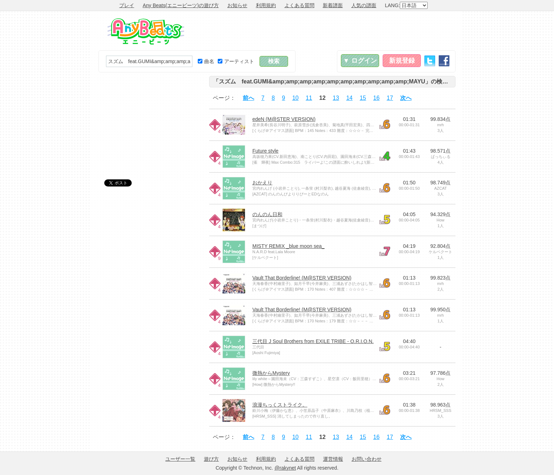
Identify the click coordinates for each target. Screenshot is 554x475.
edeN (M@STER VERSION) (284, 119)
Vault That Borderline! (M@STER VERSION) (301, 278)
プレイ (126, 5)
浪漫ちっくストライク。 (279, 405)
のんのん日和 (267, 214)
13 (336, 98)
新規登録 (402, 60)
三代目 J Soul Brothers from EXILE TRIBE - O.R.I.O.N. (313, 341)
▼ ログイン (360, 60)
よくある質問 (299, 5)
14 (349, 98)
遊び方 (211, 459)
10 (295, 98)
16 (376, 98)
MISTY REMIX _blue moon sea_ (288, 246)
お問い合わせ (367, 459)
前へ (248, 98)
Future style (265, 151)
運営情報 (333, 459)
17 (390, 98)
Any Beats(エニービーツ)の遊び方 (181, 5)
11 (309, 98)
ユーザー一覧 (180, 459)
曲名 (206, 61)
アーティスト (236, 61)
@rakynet (285, 468)
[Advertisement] (325, 31)
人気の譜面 (363, 5)
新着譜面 (333, 5)
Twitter (429, 60)
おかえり (262, 182)
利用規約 (266, 5)
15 (363, 98)
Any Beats (145, 31)
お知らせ (237, 5)
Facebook (444, 60)
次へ (406, 98)
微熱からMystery (271, 373)
